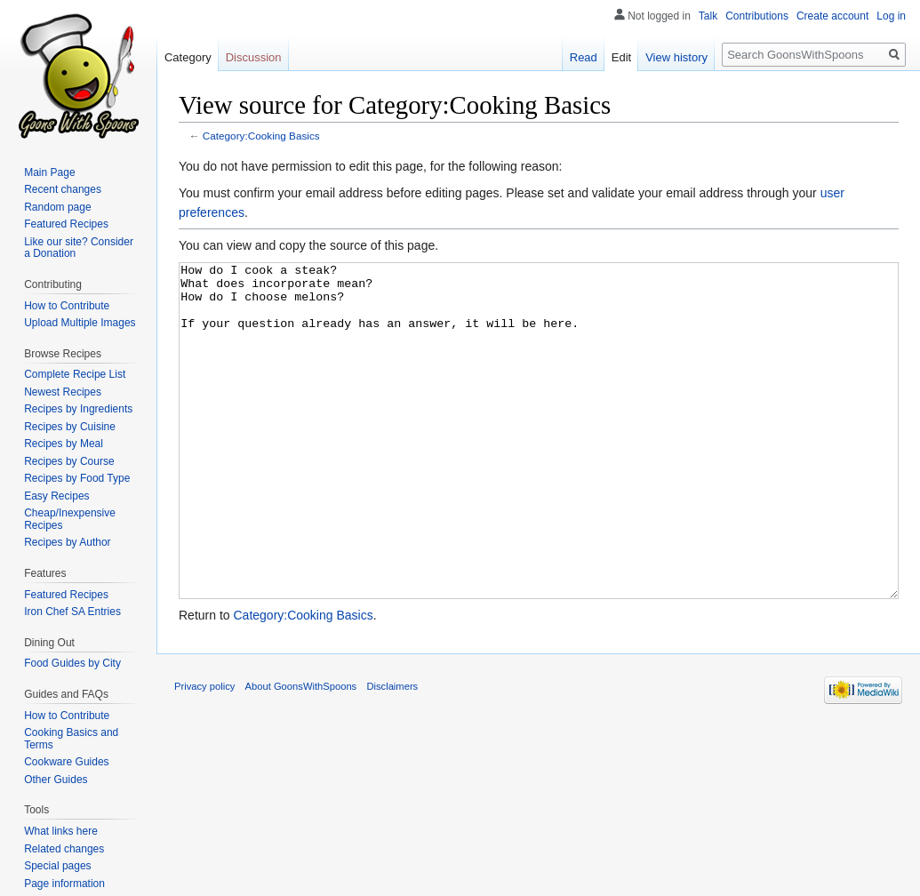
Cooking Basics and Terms (71, 738)
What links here (61, 831)
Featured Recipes (66, 224)
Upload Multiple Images (79, 322)
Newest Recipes (62, 392)
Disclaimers (392, 753)
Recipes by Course (69, 461)
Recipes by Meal (63, 443)
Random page (57, 207)
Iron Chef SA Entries (72, 611)
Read (583, 57)
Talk (708, 16)
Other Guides (55, 779)
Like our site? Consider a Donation (78, 248)
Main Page (49, 172)
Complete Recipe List (74, 374)
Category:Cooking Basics (261, 135)
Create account (832, 16)
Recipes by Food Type (77, 478)
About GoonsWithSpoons (301, 753)
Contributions (756, 16)
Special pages (57, 866)
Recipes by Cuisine (70, 426)
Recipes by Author (67, 542)
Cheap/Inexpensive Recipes (70, 519)
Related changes (64, 849)
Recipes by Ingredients (78, 409)
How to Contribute (66, 306)
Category (188, 57)
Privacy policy (204, 753)
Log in (891, 16)
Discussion (254, 57)
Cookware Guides (66, 762)
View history (676, 57)
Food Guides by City (72, 663)
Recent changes (62, 189)
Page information (64, 883)
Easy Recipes (56, 496)
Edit (621, 57)
